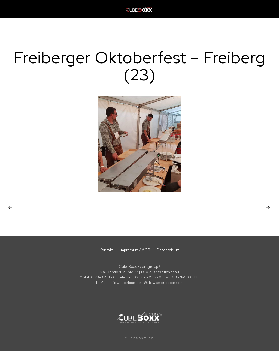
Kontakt (107, 250)
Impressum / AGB (135, 250)
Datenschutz (168, 250)
